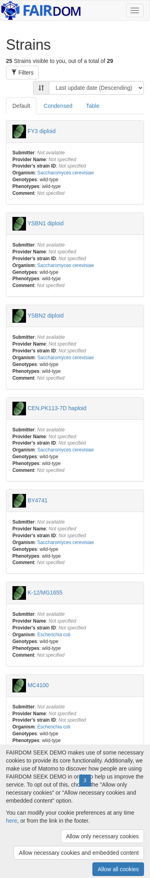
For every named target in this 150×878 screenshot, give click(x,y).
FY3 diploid (42, 130)
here (11, 820)
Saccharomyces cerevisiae (65, 173)
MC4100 (38, 685)
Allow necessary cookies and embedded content (79, 853)
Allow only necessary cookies (102, 836)
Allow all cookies (118, 869)
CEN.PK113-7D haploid (57, 408)
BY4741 (38, 500)
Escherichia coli (53, 634)
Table (92, 106)
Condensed (58, 106)
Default (21, 106)
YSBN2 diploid (46, 315)
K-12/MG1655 (45, 592)
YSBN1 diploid (46, 223)
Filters (22, 72)
